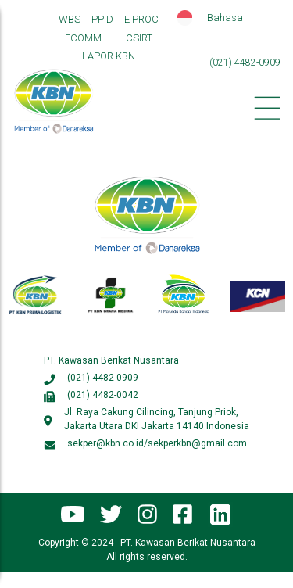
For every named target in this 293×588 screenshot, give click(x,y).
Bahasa (225, 17)
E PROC (141, 19)
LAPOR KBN (108, 56)
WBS (69, 19)
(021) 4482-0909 (102, 377)
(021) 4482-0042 (102, 394)
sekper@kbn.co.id (105, 443)
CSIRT (139, 38)
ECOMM (83, 38)
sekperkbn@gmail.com (197, 443)
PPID (102, 19)
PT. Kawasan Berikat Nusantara (111, 360)
